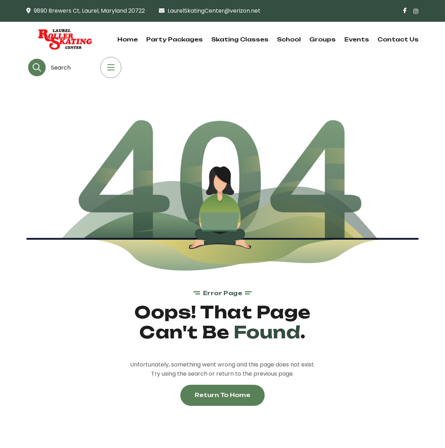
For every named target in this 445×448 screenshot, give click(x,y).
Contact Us (398, 39)
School (289, 39)
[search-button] (37, 67)
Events (356, 39)
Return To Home (222, 394)
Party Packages (174, 39)
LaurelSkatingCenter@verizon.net (214, 11)
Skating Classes (240, 39)
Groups (322, 39)
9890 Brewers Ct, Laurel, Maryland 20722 (89, 11)
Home (127, 39)
